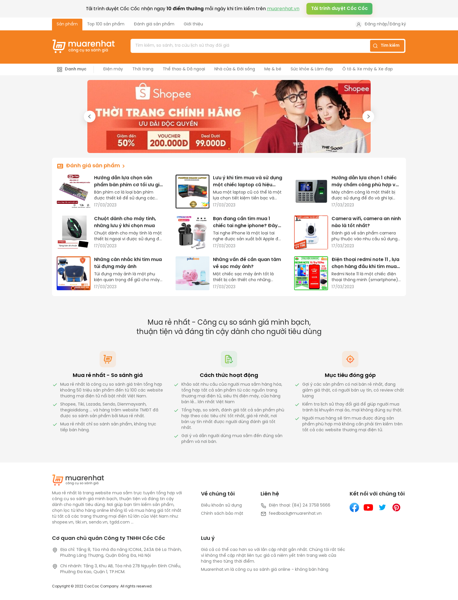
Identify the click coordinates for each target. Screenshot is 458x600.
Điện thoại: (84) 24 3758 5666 (295, 506)
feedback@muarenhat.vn (291, 514)
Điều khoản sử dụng (221, 505)
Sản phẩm (67, 24)
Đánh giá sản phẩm (154, 24)
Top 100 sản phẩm (105, 24)
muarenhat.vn (283, 8)
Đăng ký (397, 24)
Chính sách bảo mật (222, 514)
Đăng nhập (376, 24)
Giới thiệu (193, 24)
